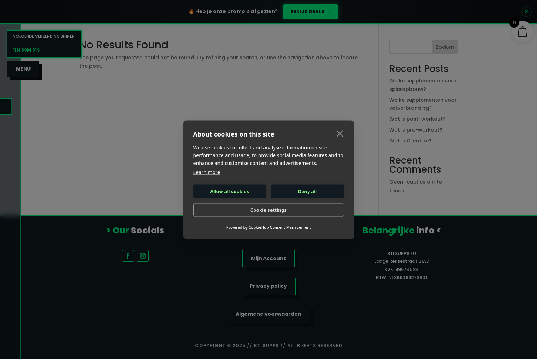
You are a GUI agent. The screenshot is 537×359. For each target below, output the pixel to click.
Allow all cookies (229, 191)
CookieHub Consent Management (280, 227)
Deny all (307, 191)
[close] (340, 133)
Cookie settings (268, 210)
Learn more (206, 171)
